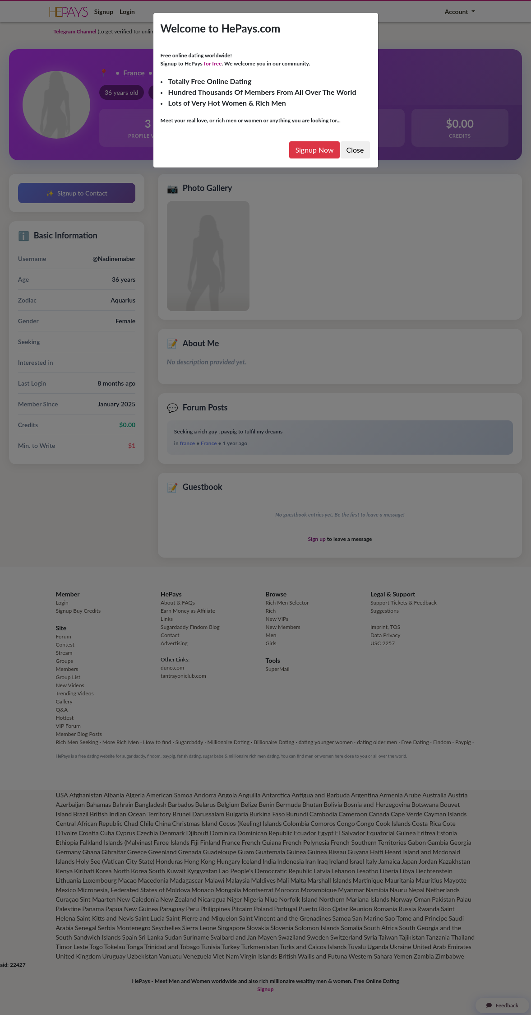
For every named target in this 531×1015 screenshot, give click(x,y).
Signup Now (314, 149)
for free (213, 63)
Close (355, 149)
